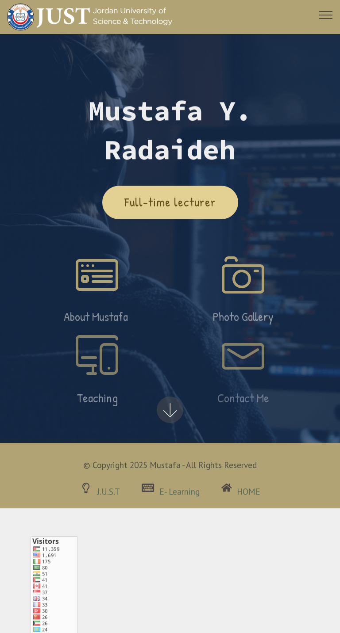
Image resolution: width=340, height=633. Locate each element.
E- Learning (179, 494)
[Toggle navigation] (326, 15)
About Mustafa (97, 320)
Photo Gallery (243, 320)
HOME (248, 494)
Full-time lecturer (170, 202)
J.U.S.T (108, 494)
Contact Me (243, 401)
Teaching (97, 401)
